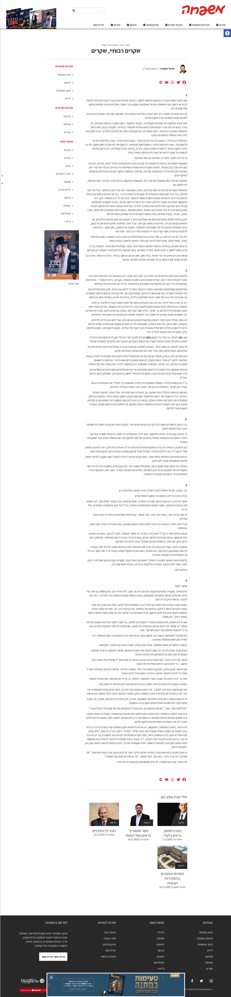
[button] (51, 977)
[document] (115, 498)
